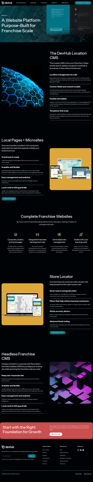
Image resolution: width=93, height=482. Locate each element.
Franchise (45, 462)
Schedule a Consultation (82, 3)
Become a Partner (64, 462)
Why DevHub (46, 450)
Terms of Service (87, 475)
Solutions (29, 3)
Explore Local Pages (9, 199)
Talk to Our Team (57, 29)
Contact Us (63, 464)
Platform (45, 3)
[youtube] (83, 450)
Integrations (63, 456)
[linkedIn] (81, 450)
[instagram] (78, 450)
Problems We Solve (73, 29)
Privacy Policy (18, 459)
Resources (53, 3)
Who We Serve (19, 3)
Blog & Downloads (64, 453)
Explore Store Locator (58, 333)
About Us (37, 3)
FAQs (61, 450)
